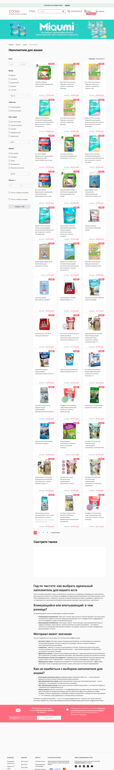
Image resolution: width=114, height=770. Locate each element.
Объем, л (12, 177)
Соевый (13, 126)
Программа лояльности (11, 762)
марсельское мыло (17, 165)
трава (13, 157)
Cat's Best (14, 76)
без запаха (14, 150)
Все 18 (20, 93)
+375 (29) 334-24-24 (76, 8)
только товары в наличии (19, 189)
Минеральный (15, 129)
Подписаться (48, 712)
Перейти (67, 2)
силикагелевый (16, 122)
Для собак (24, 767)
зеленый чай (15, 161)
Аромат (11, 145)
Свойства (12, 99)
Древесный (15, 133)
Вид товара (13, 114)
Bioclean (13, 83)
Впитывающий (16, 107)
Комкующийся (16, 104)
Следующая (55, 527)
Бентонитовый (16, 118)
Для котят (24, 764)
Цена (10, 56)
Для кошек (24, 761)
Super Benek (15, 80)
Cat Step (13, 87)
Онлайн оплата (40, 761)
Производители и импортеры (40, 765)
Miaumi (13, 72)
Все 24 (20, 171)
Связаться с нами (11, 767)
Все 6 (20, 139)
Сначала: (92, 56)
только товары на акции (19, 196)
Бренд (11, 68)
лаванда (14, 154)
